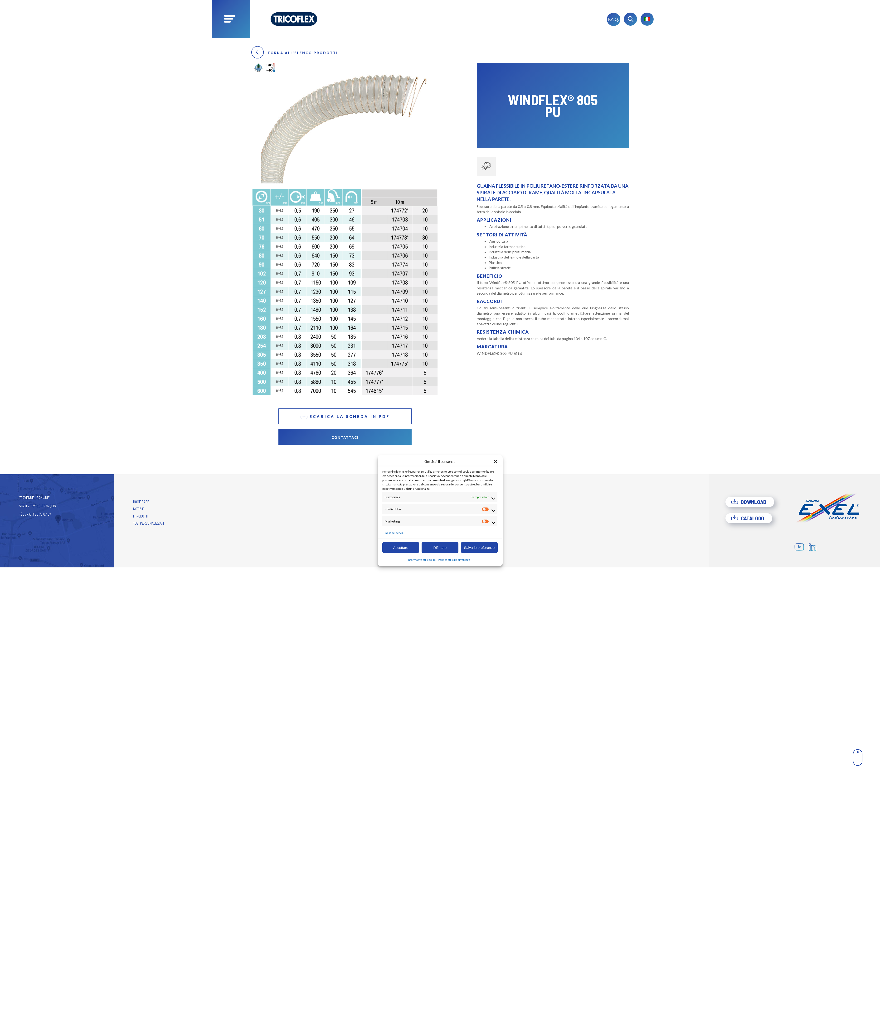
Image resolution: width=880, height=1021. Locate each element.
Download (748, 502)
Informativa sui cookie (422, 559)
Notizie (138, 508)
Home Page (141, 501)
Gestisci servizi (394, 533)
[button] (495, 461)
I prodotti (140, 516)
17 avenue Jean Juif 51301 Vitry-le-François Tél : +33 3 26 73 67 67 (37, 505)
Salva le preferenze (479, 547)
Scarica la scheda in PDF (345, 416)
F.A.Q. (613, 19)
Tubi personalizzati (148, 523)
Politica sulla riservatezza (454, 559)
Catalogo (747, 518)
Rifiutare (440, 547)
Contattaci (345, 438)
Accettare (400, 547)
